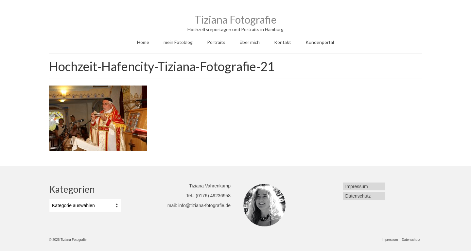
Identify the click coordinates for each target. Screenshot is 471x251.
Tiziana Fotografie (235, 19)
